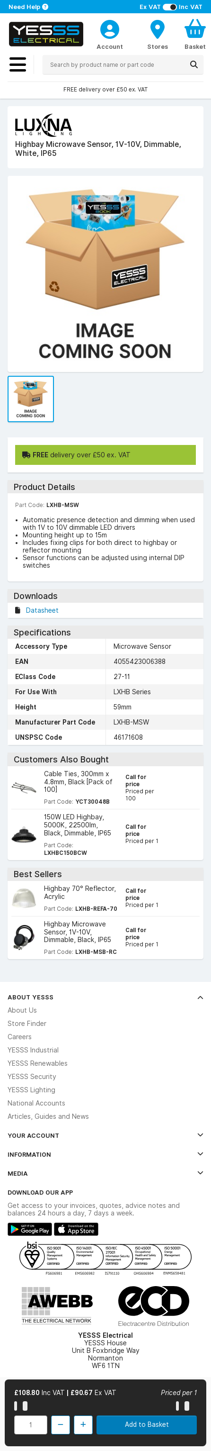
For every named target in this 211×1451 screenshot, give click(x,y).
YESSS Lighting (31, 1090)
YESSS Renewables (38, 1063)
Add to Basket (147, 1424)
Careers (20, 1037)
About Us (22, 1010)
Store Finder (27, 1023)
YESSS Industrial (33, 1050)
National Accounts (36, 1103)
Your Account (105, 1135)
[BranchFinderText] (157, 34)
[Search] (194, 64)
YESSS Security (32, 1076)
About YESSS (105, 997)
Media (105, 1173)
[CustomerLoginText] (110, 28)
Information (105, 1154)
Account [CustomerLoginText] (110, 46)
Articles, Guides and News (48, 1116)
